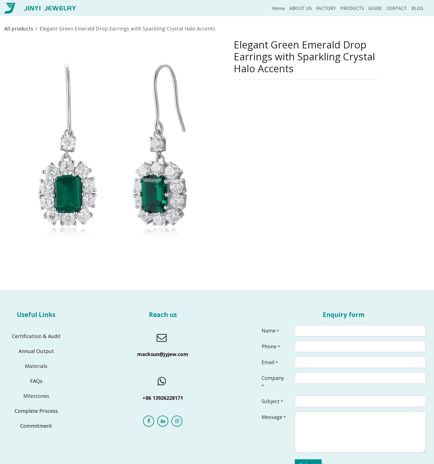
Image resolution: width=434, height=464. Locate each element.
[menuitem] (278, 8)
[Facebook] (148, 421)
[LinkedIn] (162, 421)
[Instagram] (176, 421)
